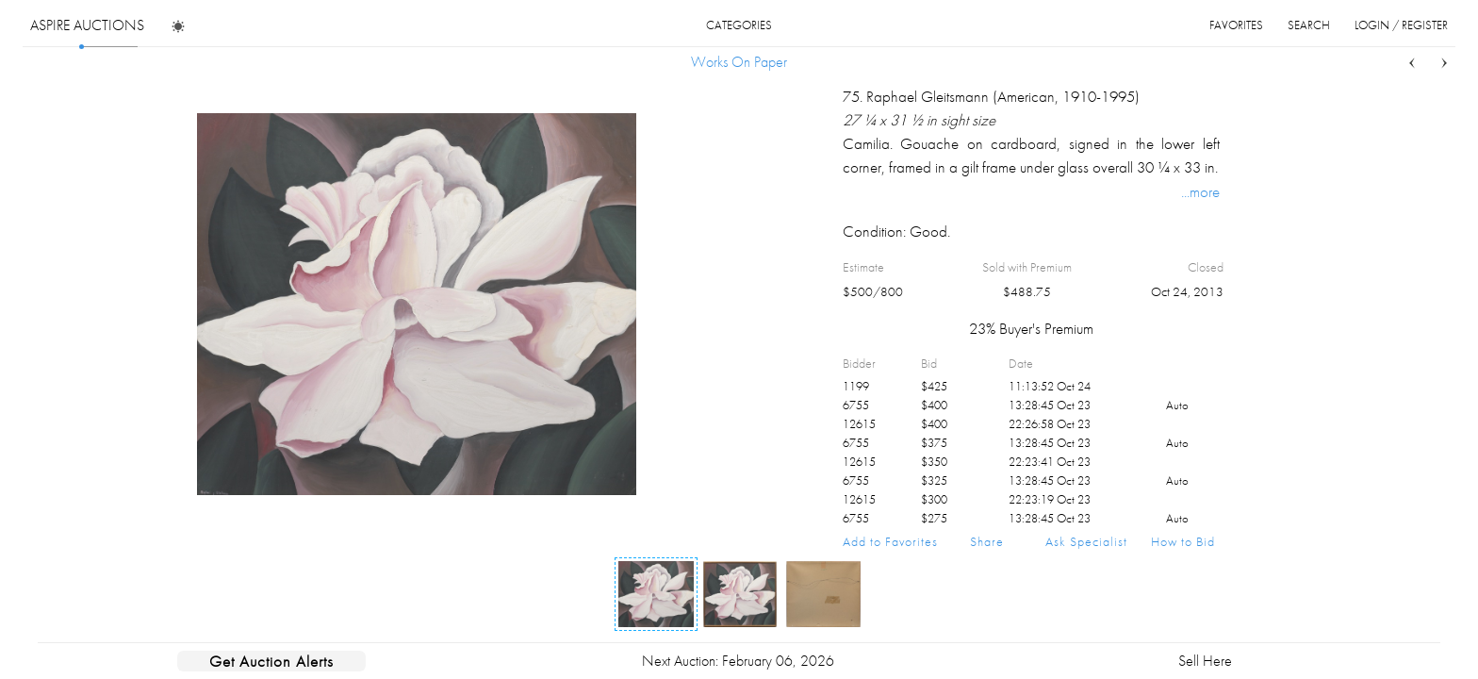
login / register (1401, 25)
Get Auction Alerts (271, 661)
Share (987, 541)
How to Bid (1183, 541)
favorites (1236, 25)
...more (1200, 191)
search (1309, 25)
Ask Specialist (1086, 541)
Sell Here (1205, 661)
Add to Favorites (890, 541)
